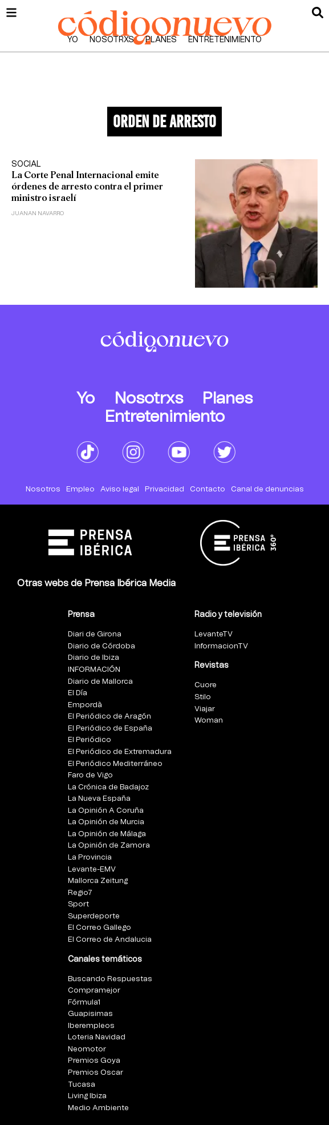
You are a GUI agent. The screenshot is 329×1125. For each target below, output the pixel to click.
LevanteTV (213, 634)
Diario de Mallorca (100, 682)
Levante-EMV (92, 869)
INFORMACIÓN (94, 670)
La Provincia (90, 857)
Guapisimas (90, 1014)
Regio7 (80, 893)
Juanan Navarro (37, 213)
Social (26, 164)
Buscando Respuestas (110, 979)
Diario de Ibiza (93, 658)
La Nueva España (99, 799)
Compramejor (94, 990)
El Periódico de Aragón (109, 716)
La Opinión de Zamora (109, 845)
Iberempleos (91, 1026)
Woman (208, 720)
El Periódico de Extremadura (120, 752)
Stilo (202, 697)
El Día (77, 693)
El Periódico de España (110, 728)
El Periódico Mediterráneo (115, 764)
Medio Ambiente (98, 1108)
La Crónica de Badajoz (108, 787)
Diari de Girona (94, 634)
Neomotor (87, 1049)
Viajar (204, 709)
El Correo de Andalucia (110, 939)
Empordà (85, 705)
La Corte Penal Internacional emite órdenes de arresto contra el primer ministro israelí (87, 186)
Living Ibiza (87, 1096)
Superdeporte (94, 916)
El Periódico (89, 740)
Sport (78, 904)
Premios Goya (94, 1060)
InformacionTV (221, 646)
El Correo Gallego (99, 928)
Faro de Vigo (90, 775)
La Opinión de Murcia (106, 822)
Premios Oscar (95, 1072)
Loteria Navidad (96, 1037)
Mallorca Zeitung (98, 881)
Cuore (205, 685)
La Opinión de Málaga (107, 834)
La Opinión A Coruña (106, 810)
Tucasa (81, 1084)
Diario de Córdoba (101, 646)
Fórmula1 (84, 1002)
